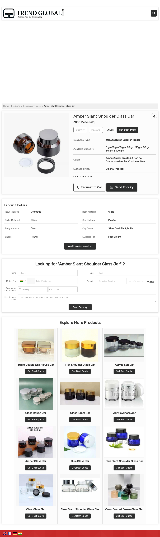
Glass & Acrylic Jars (32, 106)
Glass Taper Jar (80, 413)
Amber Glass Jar (35, 461)
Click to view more (82, 176)
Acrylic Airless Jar (124, 413)
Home (6, 106)
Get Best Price (127, 129)
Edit (110, 130)
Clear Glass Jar (35, 509)
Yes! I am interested (80, 246)
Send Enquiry (121, 187)
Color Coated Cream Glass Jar (124, 509)
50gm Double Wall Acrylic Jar (36, 364)
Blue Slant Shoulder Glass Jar (124, 461)
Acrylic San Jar (124, 364)
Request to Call (89, 187)
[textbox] (96, 130)
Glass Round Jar (35, 413)
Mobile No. (11, 281)
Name (13, 273)
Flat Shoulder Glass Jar (80, 364)
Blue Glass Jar (80, 461)
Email (92, 273)
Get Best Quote (36, 371)
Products (15, 106)
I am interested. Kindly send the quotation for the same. (87, 298)
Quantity (90, 281)
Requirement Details (10, 298)
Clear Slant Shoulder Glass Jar (80, 509)
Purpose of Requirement (10, 289)
